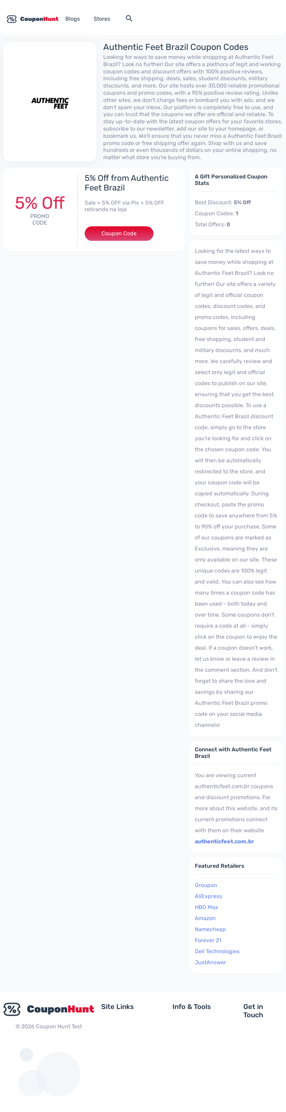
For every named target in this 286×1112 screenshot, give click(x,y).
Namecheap (210, 929)
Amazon (205, 918)
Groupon (206, 885)
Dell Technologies (217, 951)
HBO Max (206, 907)
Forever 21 (208, 940)
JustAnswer (210, 962)
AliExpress (208, 896)
